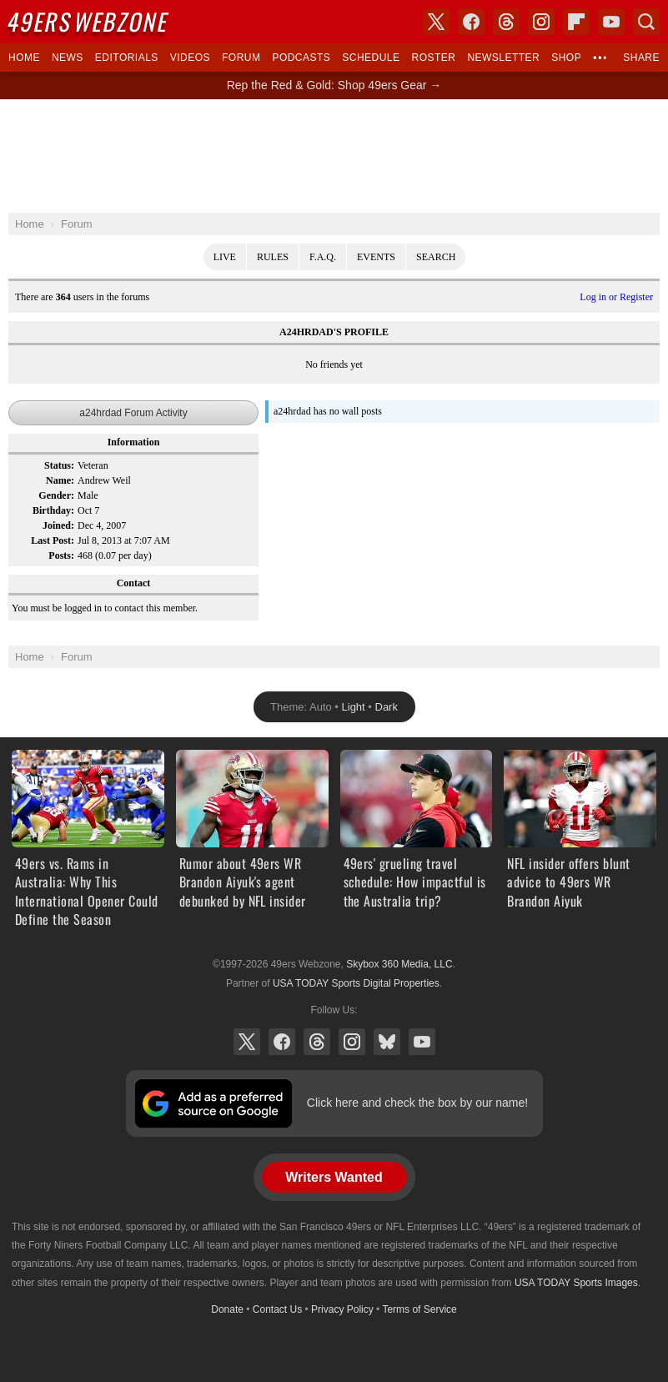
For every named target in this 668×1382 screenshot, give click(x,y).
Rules (273, 257)
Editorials (126, 57)
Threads (317, 1041)
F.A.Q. (322, 257)
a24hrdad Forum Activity (133, 413)
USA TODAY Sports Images (576, 1283)
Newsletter (503, 57)
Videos (190, 57)
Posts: (61, 555)
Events (376, 257)
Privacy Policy (342, 1309)
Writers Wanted (333, 1177)
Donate (227, 1309)
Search (435, 257)
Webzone (89, 21)
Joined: (58, 525)
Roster (433, 57)
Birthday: (53, 510)
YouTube (422, 1041)
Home (24, 57)
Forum (241, 57)
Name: (60, 480)
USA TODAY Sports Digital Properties (356, 983)
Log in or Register (616, 297)
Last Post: (52, 540)
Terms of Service (419, 1309)
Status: (59, 465)
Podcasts (301, 57)
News (67, 57)
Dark (386, 707)
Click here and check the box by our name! (417, 1102)
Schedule (370, 57)
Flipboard (576, 21)
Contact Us (277, 1309)
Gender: (56, 495)
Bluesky (387, 1041)
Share (641, 57)
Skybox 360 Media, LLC (399, 964)
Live (224, 257)
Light (353, 707)
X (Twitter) (247, 1041)
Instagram (352, 1041)
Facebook (282, 1041)
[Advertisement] (334, 156)
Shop (566, 57)
